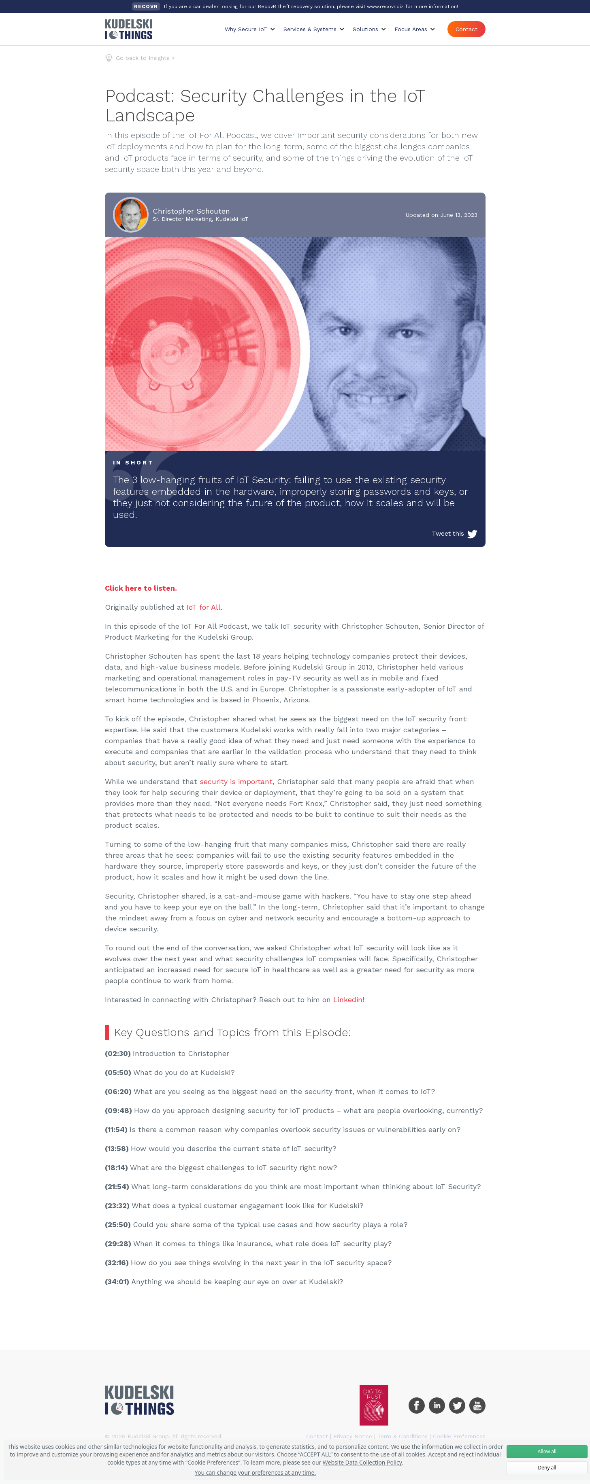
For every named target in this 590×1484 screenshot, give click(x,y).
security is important (236, 781)
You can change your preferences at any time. (255, 1472)
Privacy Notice (352, 1436)
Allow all (547, 1451)
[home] (128, 29)
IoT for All (204, 607)
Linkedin (347, 999)
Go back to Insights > (145, 58)
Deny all (547, 1467)
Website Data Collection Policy (362, 1462)
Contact (466, 29)
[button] (250, 29)
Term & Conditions (402, 1436)
